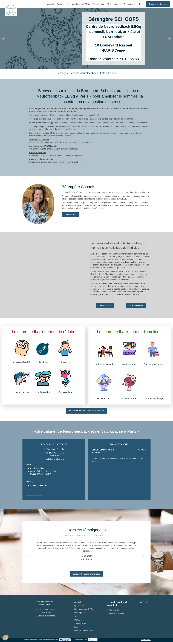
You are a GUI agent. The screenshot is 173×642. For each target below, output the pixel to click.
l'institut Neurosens (80, 196)
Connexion (146, 639)
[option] (86, 38)
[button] (5, 637)
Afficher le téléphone (55, 459)
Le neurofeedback (98, 254)
